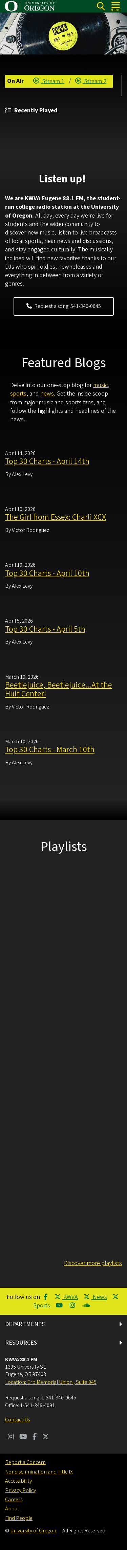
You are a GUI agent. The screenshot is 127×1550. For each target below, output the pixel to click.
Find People (19, 1518)
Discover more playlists (93, 1263)
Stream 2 (91, 81)
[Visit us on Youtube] (23, 1437)
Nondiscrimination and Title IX (39, 1472)
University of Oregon (33, 1530)
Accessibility (18, 1481)
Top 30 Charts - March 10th (49, 750)
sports (18, 393)
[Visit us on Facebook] (35, 1437)
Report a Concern (25, 1462)
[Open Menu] (116, 6)
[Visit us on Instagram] (11, 1437)
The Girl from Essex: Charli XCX (55, 517)
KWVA (66, 1297)
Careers (13, 1499)
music (100, 385)
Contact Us (17, 1419)
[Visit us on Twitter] (46, 1437)
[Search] (101, 6)
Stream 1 (49, 81)
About (12, 1508)
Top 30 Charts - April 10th (47, 573)
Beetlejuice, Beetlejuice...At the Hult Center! (58, 689)
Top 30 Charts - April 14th (47, 461)
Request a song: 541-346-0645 (63, 306)
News (95, 1297)
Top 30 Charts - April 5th (45, 629)
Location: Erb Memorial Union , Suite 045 (51, 1382)
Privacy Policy (20, 1490)
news (47, 393)
